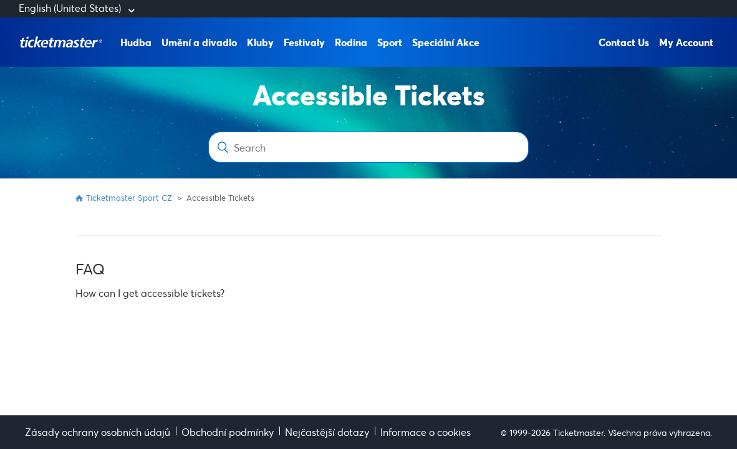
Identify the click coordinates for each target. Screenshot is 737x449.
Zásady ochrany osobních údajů (97, 431)
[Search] (368, 147)
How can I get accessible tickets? (149, 292)
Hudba (136, 42)
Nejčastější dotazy (327, 431)
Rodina (351, 42)
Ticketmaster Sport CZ (129, 197)
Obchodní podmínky (227, 431)
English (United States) (71, 7)
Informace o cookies (425, 431)
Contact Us (624, 42)
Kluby (260, 42)
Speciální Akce (445, 42)
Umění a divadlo (199, 42)
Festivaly (304, 42)
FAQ (90, 269)
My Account (686, 42)
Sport (389, 42)
